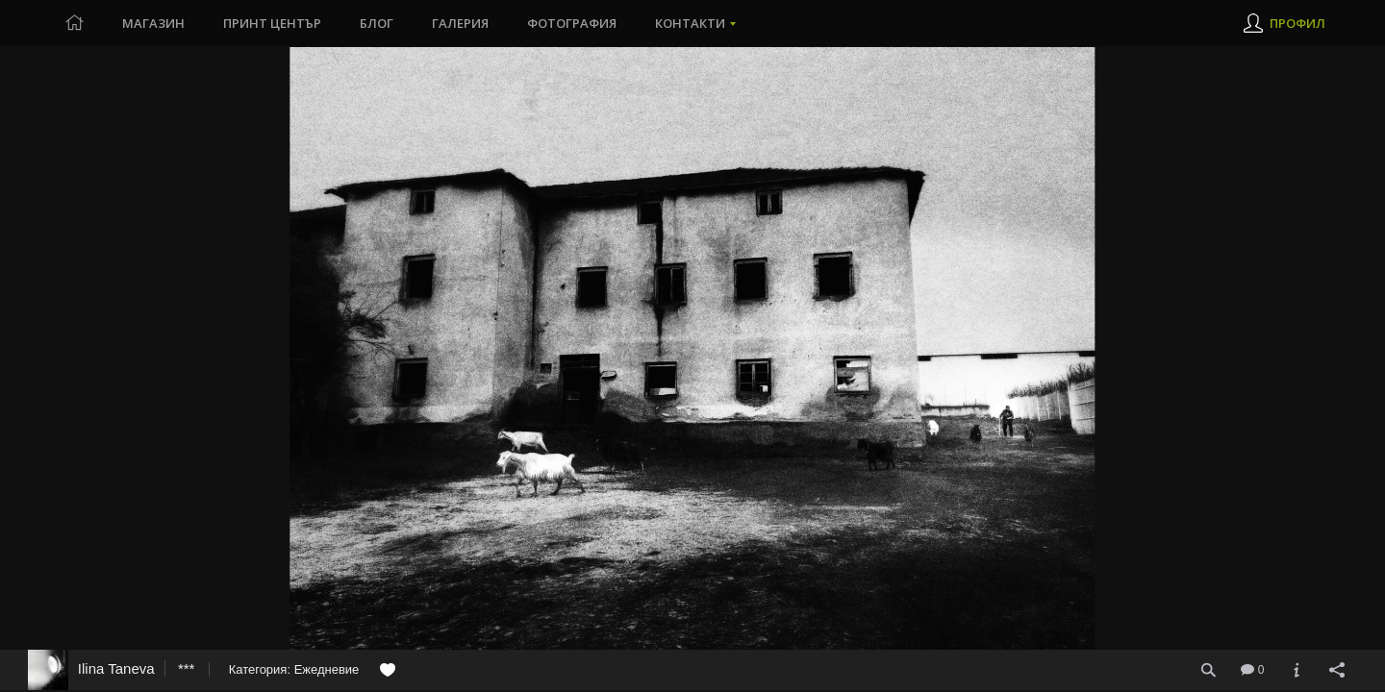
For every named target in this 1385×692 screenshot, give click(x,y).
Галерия (460, 23)
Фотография (572, 23)
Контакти (690, 23)
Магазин (153, 23)
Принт (272, 23)
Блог (376, 23)
